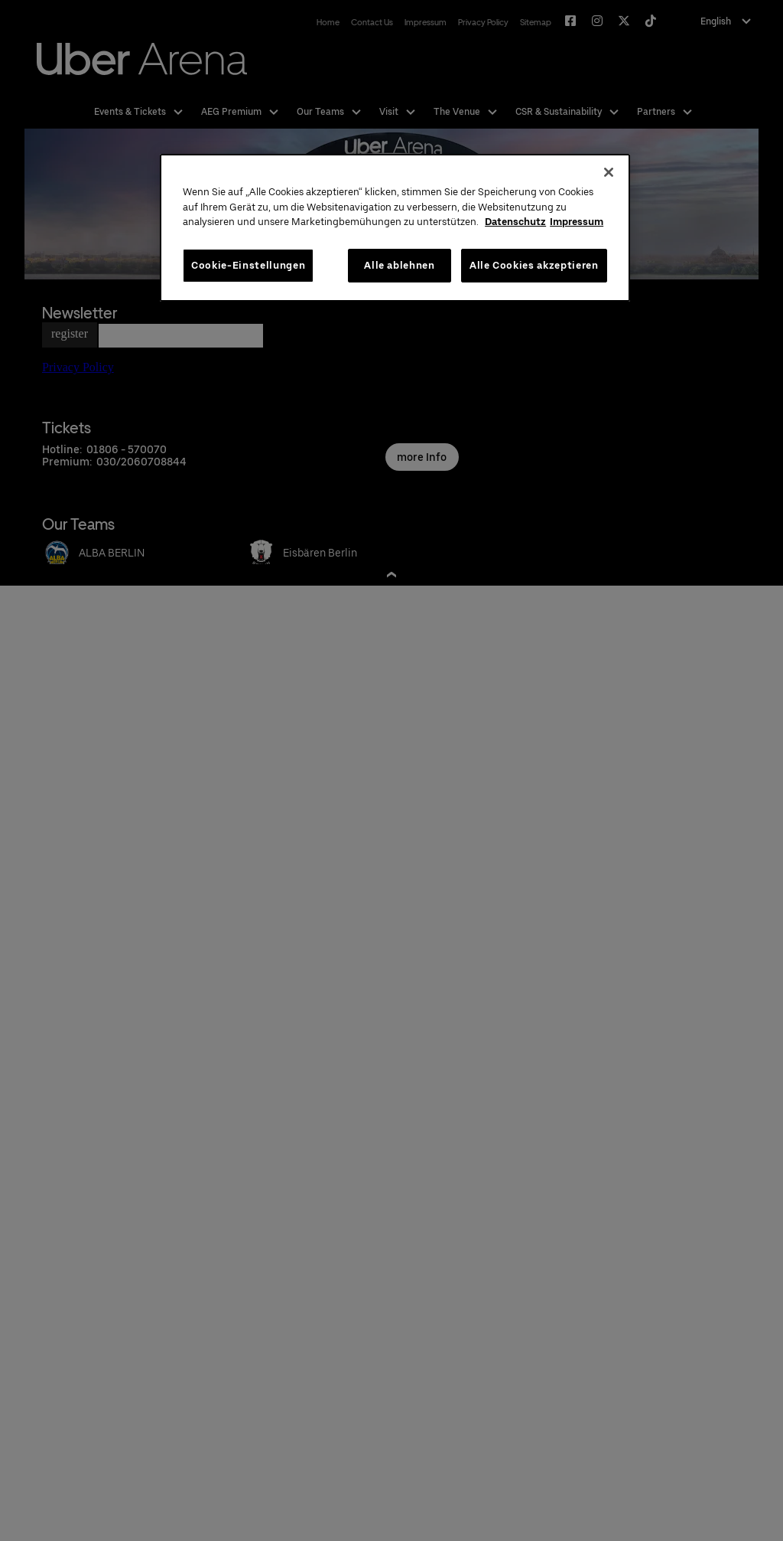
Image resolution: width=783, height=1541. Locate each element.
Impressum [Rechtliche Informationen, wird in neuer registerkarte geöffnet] (576, 221)
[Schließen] (608, 172)
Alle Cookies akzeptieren (534, 265)
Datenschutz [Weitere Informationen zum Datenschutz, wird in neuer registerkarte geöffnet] (515, 221)
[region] (394, 228)
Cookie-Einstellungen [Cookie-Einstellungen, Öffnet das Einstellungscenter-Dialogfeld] (248, 265)
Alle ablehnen (399, 265)
